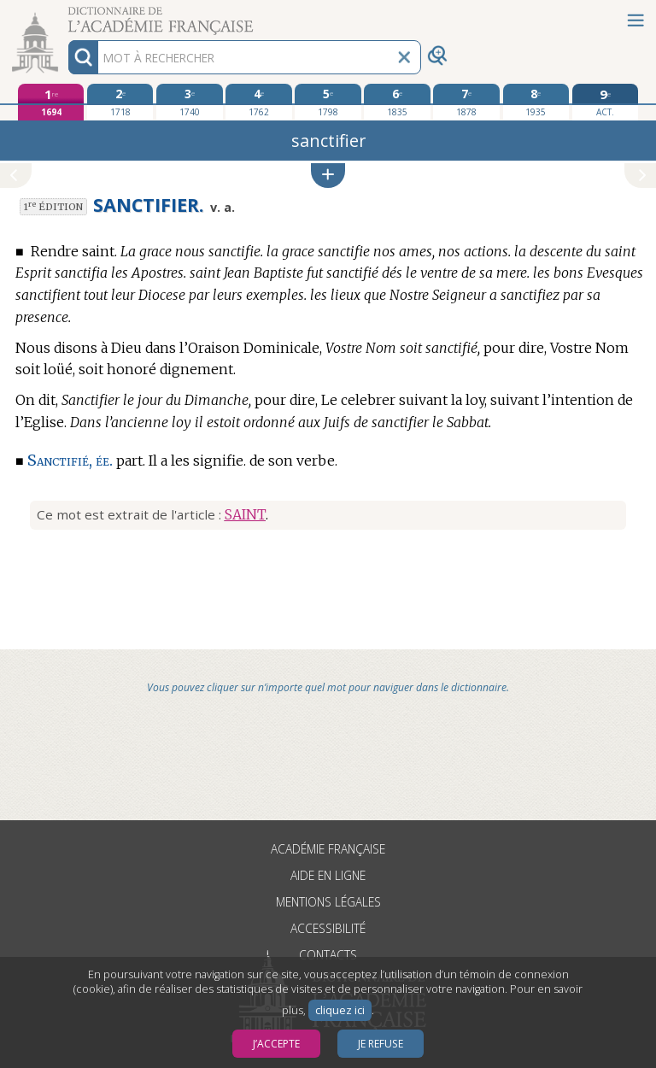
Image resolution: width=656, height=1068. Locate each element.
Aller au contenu (67, 15)
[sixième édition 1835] (397, 102)
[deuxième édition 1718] (120, 102)
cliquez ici (340, 1010)
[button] (328, 175)
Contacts (328, 955)
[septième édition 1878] (466, 102)
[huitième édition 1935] (536, 102)
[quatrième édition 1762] (258, 102)
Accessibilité (328, 928)
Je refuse (380, 1043)
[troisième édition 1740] (189, 102)
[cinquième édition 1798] (327, 102)
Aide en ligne (328, 875)
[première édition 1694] (51, 102)
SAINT (245, 514)
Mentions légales (328, 902)
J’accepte (276, 1043)
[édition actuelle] (605, 102)
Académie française (328, 849)
